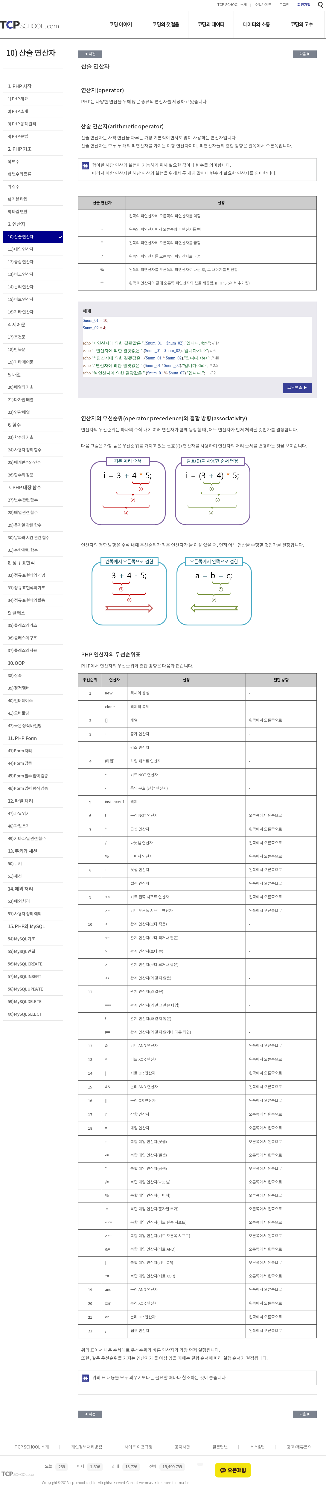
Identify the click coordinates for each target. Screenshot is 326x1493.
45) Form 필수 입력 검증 (28, 776)
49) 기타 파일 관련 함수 (27, 838)
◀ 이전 (89, 54)
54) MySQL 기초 (21, 939)
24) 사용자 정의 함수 (24, 450)
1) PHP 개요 (18, 99)
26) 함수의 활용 (20, 475)
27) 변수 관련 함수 (23, 500)
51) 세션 (15, 876)
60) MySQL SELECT (25, 1014)
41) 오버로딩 (18, 713)
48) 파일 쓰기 (19, 826)
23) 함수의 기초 (20, 437)
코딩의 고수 (302, 24)
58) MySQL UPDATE (25, 989)
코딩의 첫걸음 (165, 24)
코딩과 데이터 (211, 24)
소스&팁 (257, 1447)
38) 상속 (15, 675)
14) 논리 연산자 (20, 287)
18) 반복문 (16, 349)
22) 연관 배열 (19, 412)
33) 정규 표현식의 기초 (26, 588)
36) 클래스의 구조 (22, 638)
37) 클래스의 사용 (22, 650)
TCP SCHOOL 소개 (232, 5)
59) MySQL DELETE (24, 1001)
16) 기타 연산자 (20, 312)
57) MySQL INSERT (24, 976)
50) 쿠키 (15, 863)
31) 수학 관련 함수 (23, 550)
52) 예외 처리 (19, 901)
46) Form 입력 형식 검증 (28, 788)
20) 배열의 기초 (20, 387)
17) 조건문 (16, 337)
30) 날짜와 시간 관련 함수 (28, 537)
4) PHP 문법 (18, 136)
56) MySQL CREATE (25, 964)
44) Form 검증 (20, 763)
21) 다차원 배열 (20, 399)
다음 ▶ (304, 54)
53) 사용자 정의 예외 (24, 914)
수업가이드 (263, 5)
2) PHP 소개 (18, 111)
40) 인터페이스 (20, 700)
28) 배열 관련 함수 (23, 512)
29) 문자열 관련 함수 (24, 525)
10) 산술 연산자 (20, 236)
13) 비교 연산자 (20, 274)
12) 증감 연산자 (20, 262)
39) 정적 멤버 (19, 688)
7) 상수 (13, 186)
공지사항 (182, 1447)
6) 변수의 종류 (19, 174)
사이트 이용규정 (138, 1447)
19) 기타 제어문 (20, 362)
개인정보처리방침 (86, 1447)
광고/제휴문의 (299, 1447)
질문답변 (220, 1447)
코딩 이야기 (120, 24)
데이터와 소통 (256, 24)
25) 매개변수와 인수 (24, 462)
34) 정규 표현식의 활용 (26, 600)
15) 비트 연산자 (20, 299)
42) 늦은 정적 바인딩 (24, 725)
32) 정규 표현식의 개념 (26, 575)
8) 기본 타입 (18, 199)
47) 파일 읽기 (19, 813)
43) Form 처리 (20, 751)
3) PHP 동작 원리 (22, 124)
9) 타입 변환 (18, 211)
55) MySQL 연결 (21, 951)
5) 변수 (13, 161)
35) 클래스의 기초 (22, 625)
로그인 (284, 5)
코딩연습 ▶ (297, 388)
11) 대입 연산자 (20, 249)
